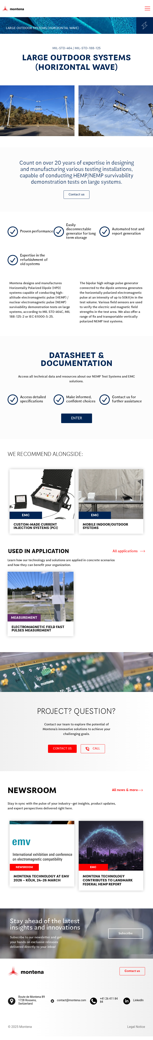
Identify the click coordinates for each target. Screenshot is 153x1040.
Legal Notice (136, 1030)
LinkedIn (138, 1003)
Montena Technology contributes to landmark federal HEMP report (108, 884)
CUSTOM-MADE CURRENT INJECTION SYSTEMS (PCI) (36, 529)
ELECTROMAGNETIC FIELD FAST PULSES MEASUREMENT (38, 632)
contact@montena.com (71, 1003)
